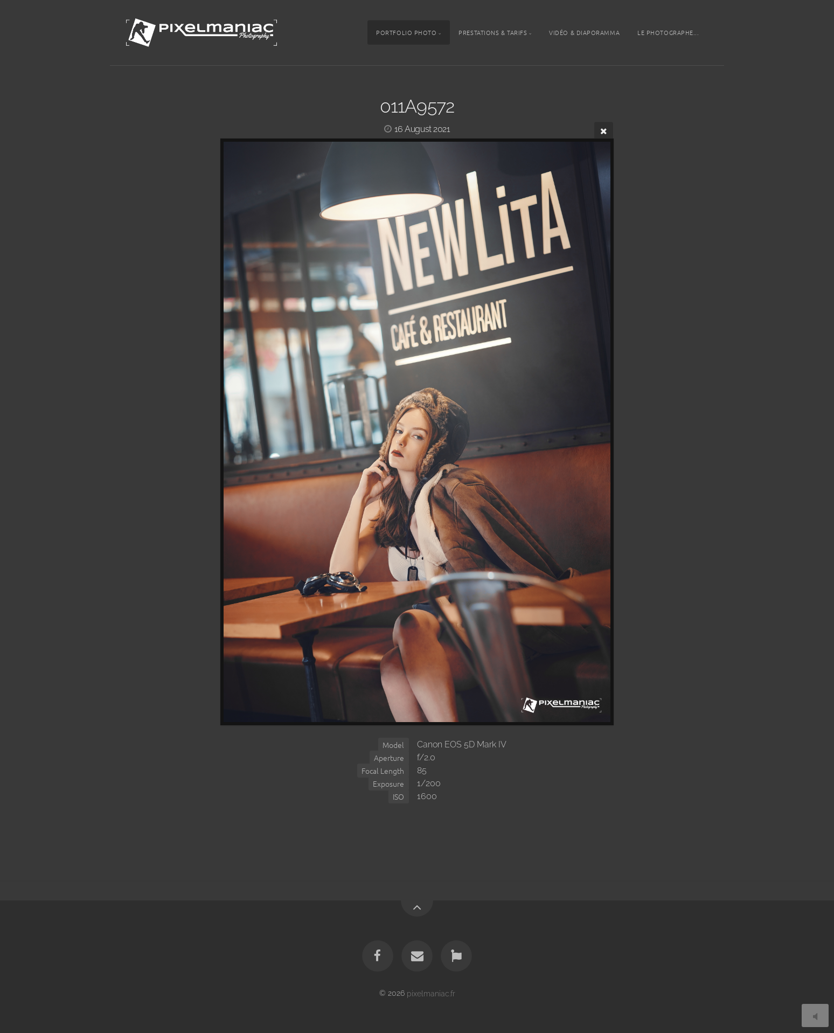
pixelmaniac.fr (431, 992)
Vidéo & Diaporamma (584, 32)
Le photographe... (668, 32)
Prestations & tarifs (492, 32)
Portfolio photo (406, 32)
